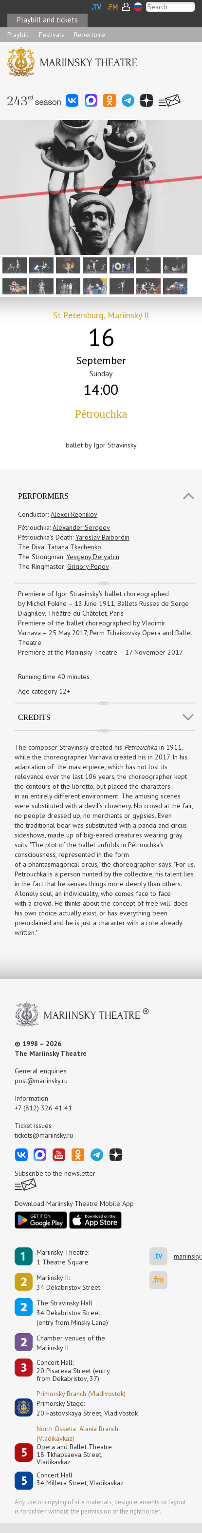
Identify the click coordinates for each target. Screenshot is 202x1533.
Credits (34, 717)
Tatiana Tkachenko (74, 547)
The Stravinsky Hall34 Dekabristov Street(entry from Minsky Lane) (72, 1313)
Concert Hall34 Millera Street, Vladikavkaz (80, 1479)
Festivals (51, 34)
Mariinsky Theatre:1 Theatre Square (63, 1257)
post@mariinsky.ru (41, 1080)
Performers (43, 496)
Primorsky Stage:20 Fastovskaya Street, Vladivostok (80, 1408)
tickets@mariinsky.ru (44, 1135)
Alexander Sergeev (81, 527)
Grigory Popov (88, 566)
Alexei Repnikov (74, 514)
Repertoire (89, 34)
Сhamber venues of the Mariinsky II (71, 1343)
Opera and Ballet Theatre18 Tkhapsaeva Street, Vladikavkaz (74, 1454)
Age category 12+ (44, 691)
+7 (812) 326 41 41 (43, 1108)
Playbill (18, 34)
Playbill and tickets (47, 19)
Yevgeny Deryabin (92, 556)
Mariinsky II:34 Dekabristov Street (68, 1282)
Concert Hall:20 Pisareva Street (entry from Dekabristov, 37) (73, 1370)
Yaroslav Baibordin (102, 537)
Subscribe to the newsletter (55, 1173)
